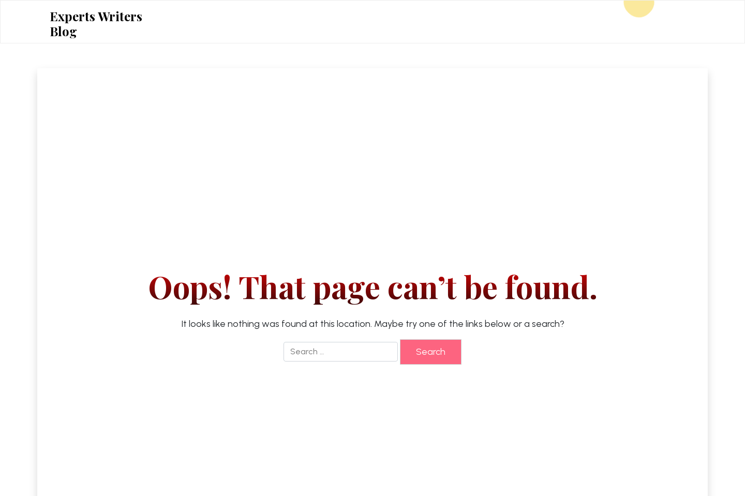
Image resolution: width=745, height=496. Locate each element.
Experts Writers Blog (96, 24)
